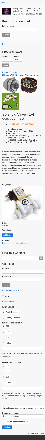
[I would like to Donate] (3, 326)
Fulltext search (8, 26)
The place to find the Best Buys (18, 11)
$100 (8, 332)
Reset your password (10, 291)
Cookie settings (8, 301)
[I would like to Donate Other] (22, 348)
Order (16, 56)
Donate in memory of (11, 413)
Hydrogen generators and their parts (16, 243)
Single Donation (12, 312)
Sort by (5, 56)
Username (6, 268)
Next (17, 72)
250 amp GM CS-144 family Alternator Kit (19, 75)
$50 (7, 326)
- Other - (9, 343)
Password (6, 277)
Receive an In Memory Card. (17, 422)
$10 (7, 366)
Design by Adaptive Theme (36, 433)
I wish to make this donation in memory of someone (23, 408)
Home (4, 44)
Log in (4, 2)
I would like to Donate (11, 323)
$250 (8, 337)
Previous (5, 72)
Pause (12, 72)
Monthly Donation (13, 318)
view (37, 75)
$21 (7, 371)
